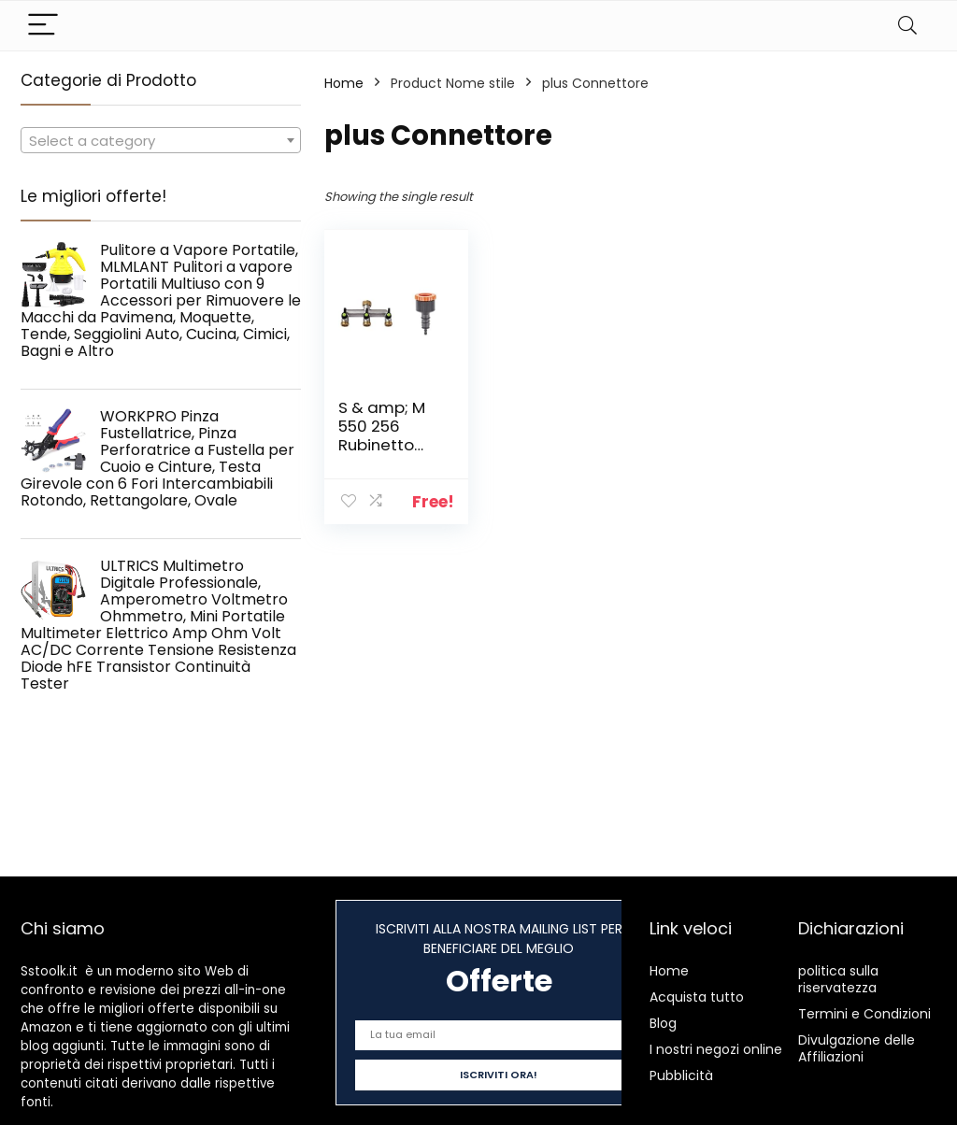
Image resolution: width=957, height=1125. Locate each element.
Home (344, 83)
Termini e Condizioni (864, 1013)
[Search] (907, 25)
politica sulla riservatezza (838, 979)
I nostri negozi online (716, 1049)
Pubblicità (681, 1075)
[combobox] (161, 140)
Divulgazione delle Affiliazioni (856, 1048)
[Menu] (43, 25)
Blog (663, 1023)
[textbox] (160, 141)
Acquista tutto (697, 997)
